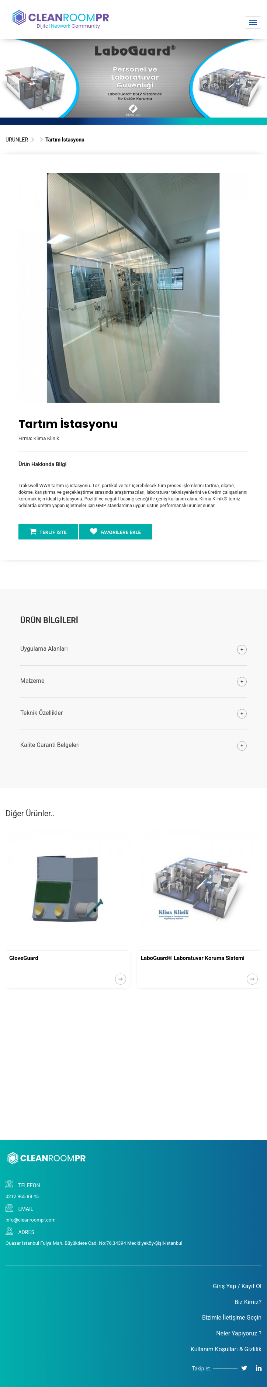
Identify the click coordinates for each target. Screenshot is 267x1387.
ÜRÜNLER (17, 140)
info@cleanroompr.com (31, 1220)
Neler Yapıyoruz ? (238, 1333)
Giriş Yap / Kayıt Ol (237, 1286)
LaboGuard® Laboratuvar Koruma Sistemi (193, 958)
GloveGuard (23, 958)
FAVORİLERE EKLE (115, 531)
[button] (242, 179)
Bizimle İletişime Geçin (231, 1317)
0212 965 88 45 (22, 1196)
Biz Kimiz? (248, 1302)
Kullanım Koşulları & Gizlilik (226, 1349)
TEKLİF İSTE (48, 531)
